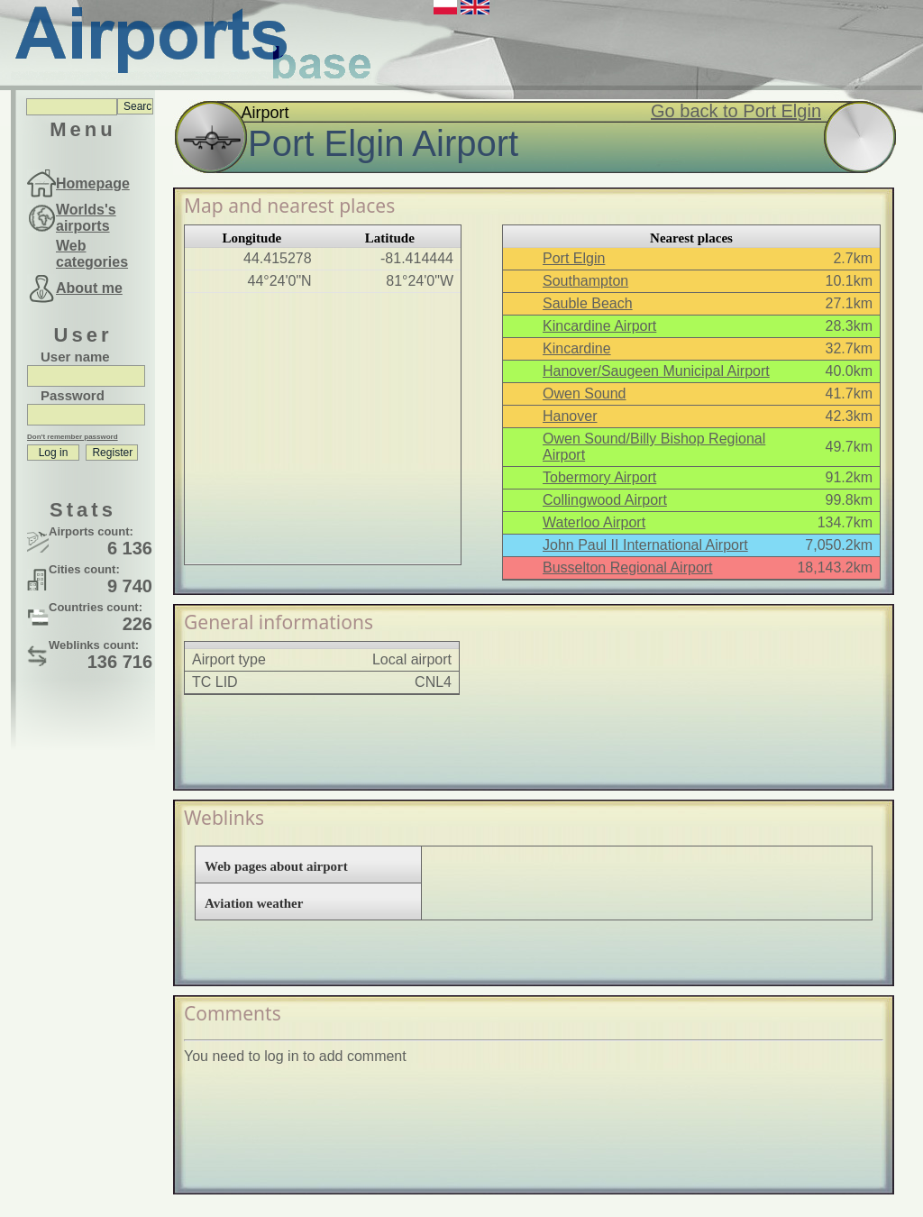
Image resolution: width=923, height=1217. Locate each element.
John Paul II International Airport (645, 545)
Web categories (92, 254)
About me (89, 288)
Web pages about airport (276, 866)
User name (75, 356)
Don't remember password (72, 437)
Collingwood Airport (605, 500)
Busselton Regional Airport (628, 567)
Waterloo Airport (594, 522)
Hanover (570, 416)
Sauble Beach (588, 303)
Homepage (93, 183)
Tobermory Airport (599, 477)
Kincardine (577, 348)
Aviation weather (254, 903)
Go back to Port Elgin (736, 111)
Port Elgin (574, 258)
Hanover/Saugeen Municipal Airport (656, 371)
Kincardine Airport (599, 326)
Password (73, 395)
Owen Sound (584, 393)
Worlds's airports (86, 217)
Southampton (585, 280)
